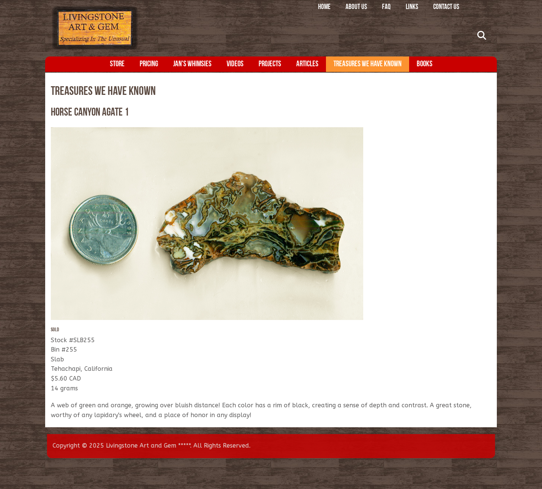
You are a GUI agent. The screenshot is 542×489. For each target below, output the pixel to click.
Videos (235, 64)
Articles (307, 64)
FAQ (386, 7)
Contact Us (446, 7)
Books (424, 64)
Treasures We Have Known (367, 64)
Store (117, 64)
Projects (270, 64)
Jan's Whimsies (192, 64)
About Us (356, 7)
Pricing (149, 64)
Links (412, 7)
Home (324, 7)
